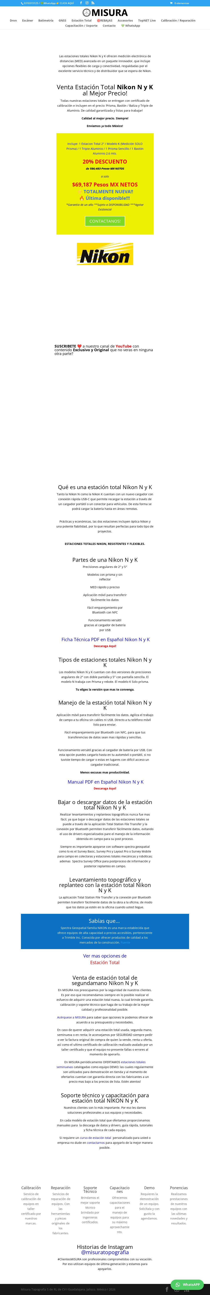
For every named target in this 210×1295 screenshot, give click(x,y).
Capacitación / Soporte (81, 25)
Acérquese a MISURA (71, 1017)
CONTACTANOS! (105, 221)
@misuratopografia (105, 1252)
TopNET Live (147, 20)
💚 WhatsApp (130, 25)
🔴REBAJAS (104, 20)
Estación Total (81, 20)
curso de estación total (96, 1138)
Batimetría (45, 20)
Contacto (109, 25)
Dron (13, 20)
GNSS (62, 20)
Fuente (125, 942)
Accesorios (125, 20)
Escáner (27, 20)
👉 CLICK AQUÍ (65, 3)
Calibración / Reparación (178, 20)
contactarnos (96, 1143)
